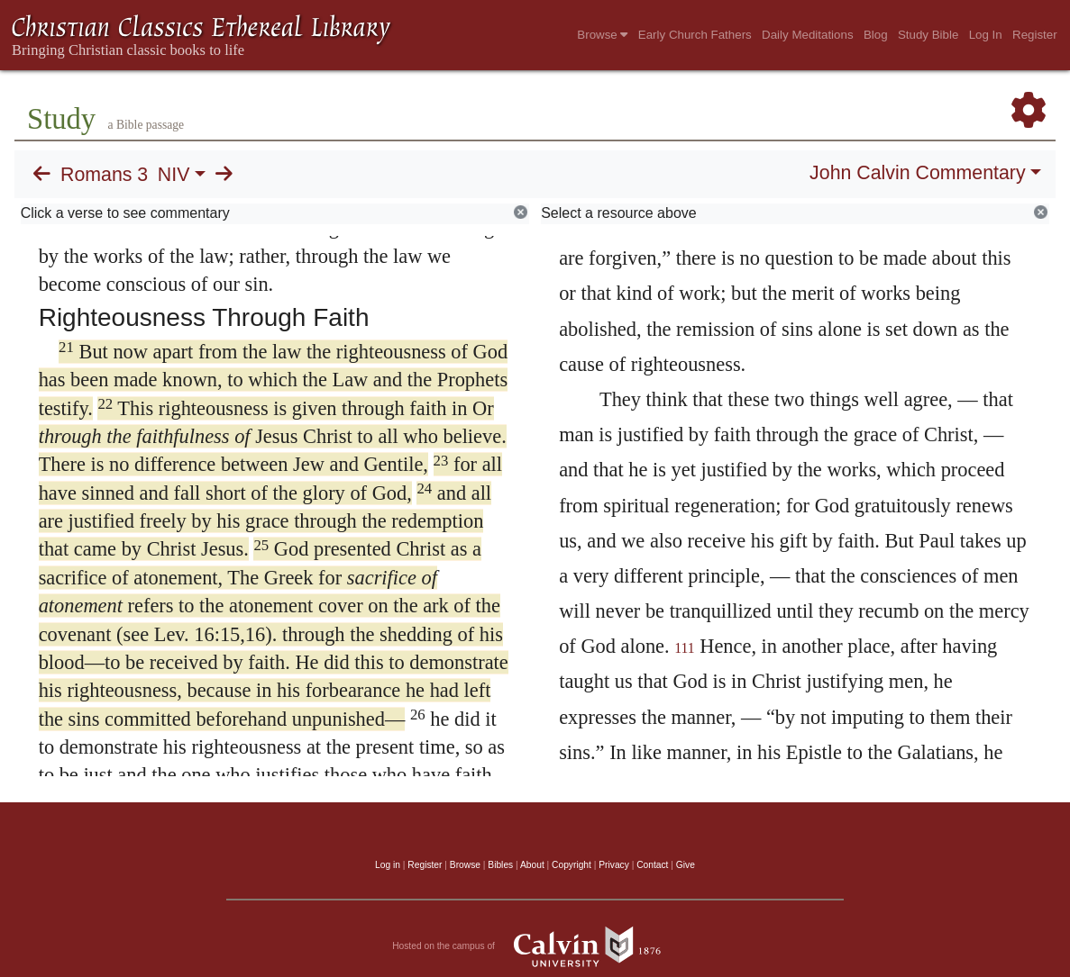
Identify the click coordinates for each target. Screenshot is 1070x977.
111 (684, 648)
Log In (985, 34)
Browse (602, 34)
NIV (174, 174)
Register (1034, 34)
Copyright (571, 865)
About (532, 865)
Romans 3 (104, 174)
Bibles (500, 865)
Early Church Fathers (695, 34)
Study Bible (928, 34)
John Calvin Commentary (917, 173)
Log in (387, 865)
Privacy (614, 865)
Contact (652, 865)
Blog (876, 34)
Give (685, 865)
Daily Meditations (807, 34)
